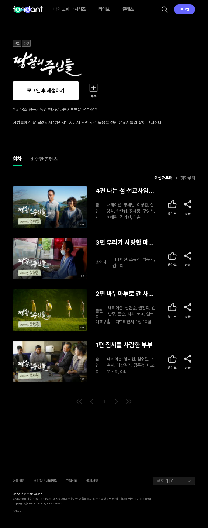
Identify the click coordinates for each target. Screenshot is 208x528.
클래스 (128, 9)
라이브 (104, 9)
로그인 (184, 9)
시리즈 (80, 9)
